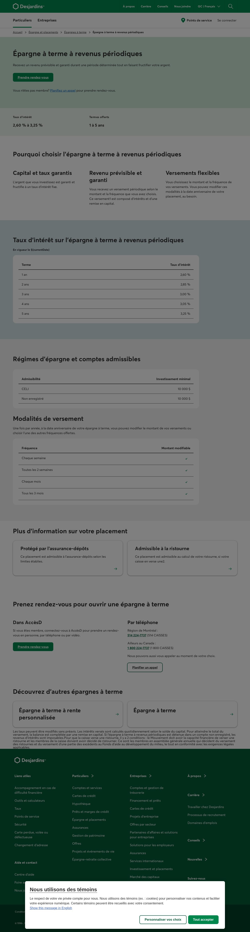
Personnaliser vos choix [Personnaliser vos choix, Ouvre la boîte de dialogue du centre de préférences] (163, 919)
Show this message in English (51, 908)
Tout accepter (203, 919)
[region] (125, 905)
